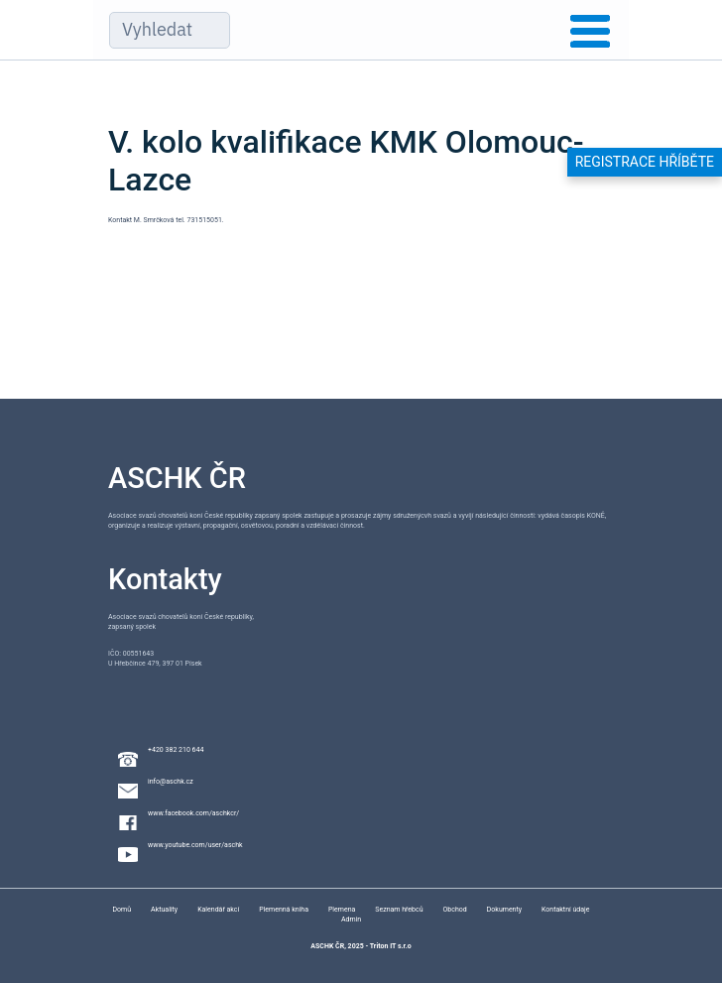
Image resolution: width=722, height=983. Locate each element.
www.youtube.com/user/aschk (195, 845)
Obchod (455, 910)
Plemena (341, 910)
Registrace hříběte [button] (644, 162)
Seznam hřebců (398, 910)
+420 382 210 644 (175, 750)
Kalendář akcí (218, 910)
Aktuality (164, 910)
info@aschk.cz (170, 782)
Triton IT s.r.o (391, 946)
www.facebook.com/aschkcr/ (193, 813)
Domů (122, 910)
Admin (351, 919)
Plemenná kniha (283, 910)
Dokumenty (504, 910)
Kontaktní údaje (565, 910)
